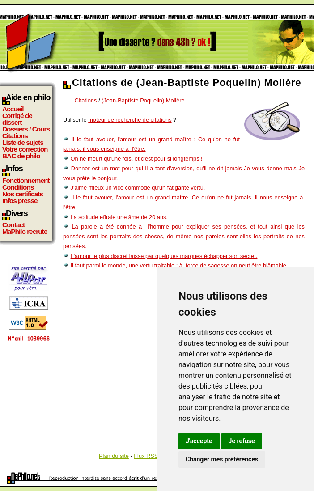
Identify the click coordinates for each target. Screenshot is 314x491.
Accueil (13, 109)
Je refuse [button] (242, 440)
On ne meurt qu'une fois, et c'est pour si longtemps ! (137, 158)
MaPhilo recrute (24, 231)
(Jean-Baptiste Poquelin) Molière (143, 100)
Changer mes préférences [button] (222, 459)
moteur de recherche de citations (129, 119)
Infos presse (19, 200)
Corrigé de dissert (17, 119)
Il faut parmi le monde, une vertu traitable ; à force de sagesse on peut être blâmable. (179, 265)
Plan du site (114, 456)
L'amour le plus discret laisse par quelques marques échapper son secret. (164, 256)
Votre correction (25, 149)
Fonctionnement (25, 180)
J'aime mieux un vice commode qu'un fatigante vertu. (138, 187)
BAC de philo (21, 155)
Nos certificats (22, 193)
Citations (15, 135)
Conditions (18, 187)
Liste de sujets (22, 142)
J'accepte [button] (199, 440)
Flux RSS (146, 456)
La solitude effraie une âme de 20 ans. (119, 217)
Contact (13, 224)
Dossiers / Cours (26, 129)
